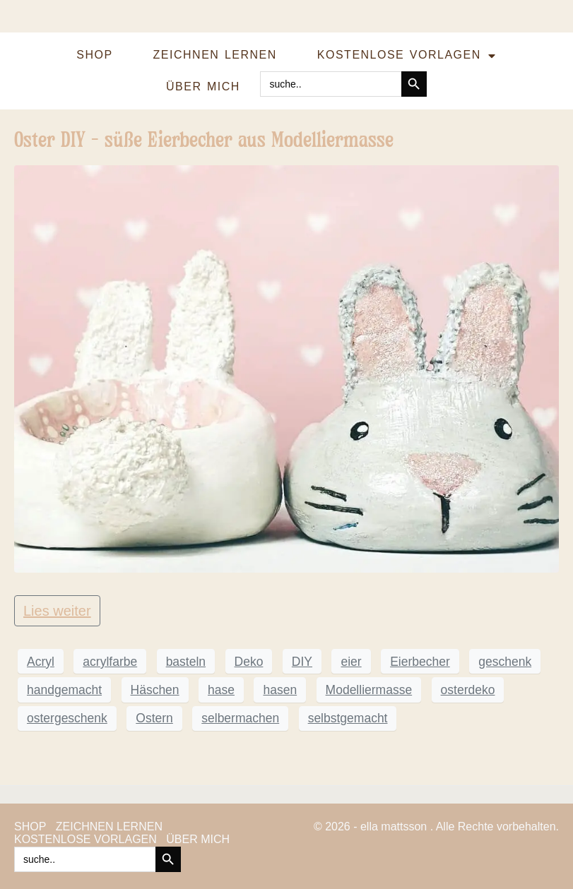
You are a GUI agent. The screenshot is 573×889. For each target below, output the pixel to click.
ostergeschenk (67, 718)
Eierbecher (420, 662)
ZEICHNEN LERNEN (215, 55)
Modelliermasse (369, 690)
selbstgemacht (348, 718)
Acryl (40, 662)
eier (351, 662)
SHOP (94, 55)
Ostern (154, 718)
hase (221, 690)
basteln (186, 662)
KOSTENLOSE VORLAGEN (406, 55)
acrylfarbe (110, 662)
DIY (302, 662)
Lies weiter (57, 611)
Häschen (155, 690)
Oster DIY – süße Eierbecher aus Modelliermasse (204, 139)
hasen (280, 690)
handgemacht (64, 690)
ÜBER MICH (203, 86)
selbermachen (240, 718)
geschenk (504, 662)
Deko (249, 662)
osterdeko (468, 690)
